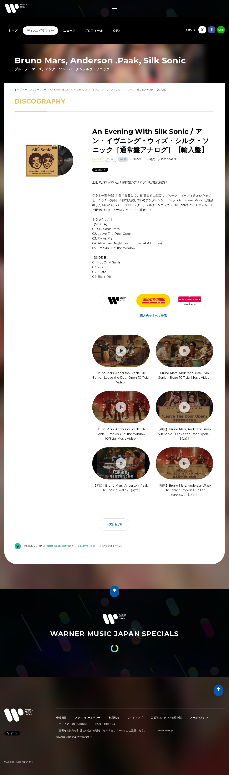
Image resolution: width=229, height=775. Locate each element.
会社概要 (61, 717)
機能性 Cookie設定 (57, 546)
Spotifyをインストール (90, 546)
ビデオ (116, 30)
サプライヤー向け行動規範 (71, 724)
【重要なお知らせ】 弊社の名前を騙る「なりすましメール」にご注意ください (101, 730)
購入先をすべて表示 (153, 316)
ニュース (69, 30)
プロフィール (94, 30)
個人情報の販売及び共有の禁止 (74, 736)
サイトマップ (135, 717)
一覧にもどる (114, 524)
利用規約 (114, 717)
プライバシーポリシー (87, 717)
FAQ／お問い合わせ (107, 724)
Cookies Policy (164, 730)
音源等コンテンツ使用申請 (166, 717)
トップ (12, 30)
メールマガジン (199, 717)
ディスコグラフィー (40, 30)
